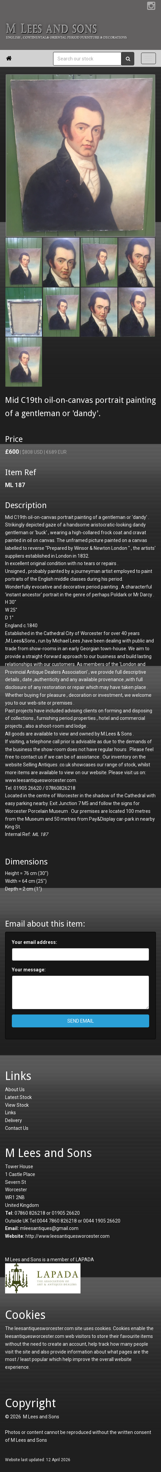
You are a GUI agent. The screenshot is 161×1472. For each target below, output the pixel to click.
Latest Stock (18, 1097)
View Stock (17, 1105)
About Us (15, 1089)
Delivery (13, 1120)
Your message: (29, 969)
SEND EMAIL (80, 1021)
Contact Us (16, 1128)
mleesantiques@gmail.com (49, 1228)
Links (10, 1112)
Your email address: (34, 942)
